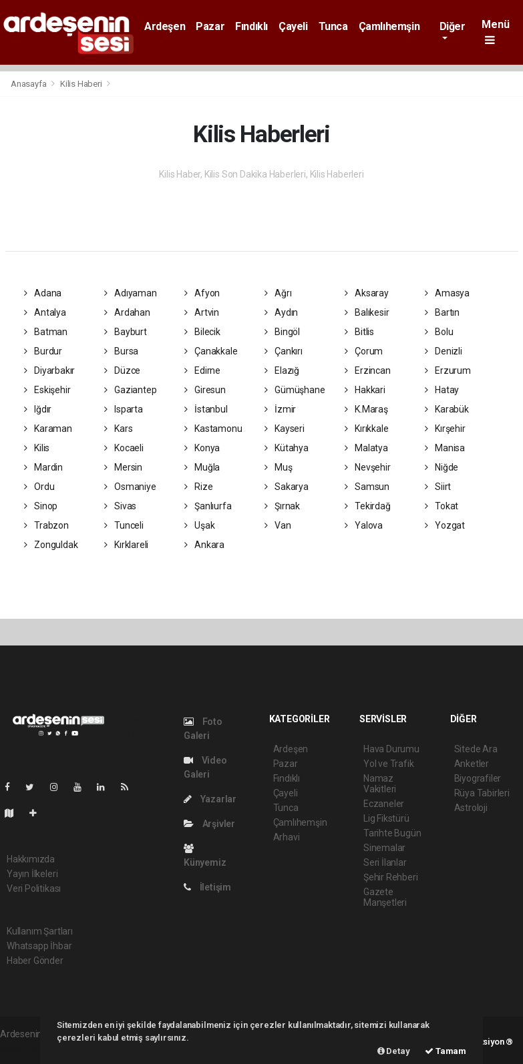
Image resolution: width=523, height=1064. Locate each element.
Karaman (48, 428)
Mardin (43, 467)
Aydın (282, 312)
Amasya (447, 293)
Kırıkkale (367, 428)
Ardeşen (164, 26)
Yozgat (445, 525)
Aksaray (367, 293)
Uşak (199, 525)
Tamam (445, 1051)
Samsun (367, 486)
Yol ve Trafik (388, 763)
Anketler (471, 763)
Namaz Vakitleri (379, 783)
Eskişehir (47, 389)
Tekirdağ (368, 506)
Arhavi (286, 837)
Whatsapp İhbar (39, 946)
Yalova (364, 525)
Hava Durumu (391, 749)
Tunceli (124, 525)
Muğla (202, 467)
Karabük (447, 409)
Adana (43, 293)
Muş (279, 467)
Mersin (123, 467)
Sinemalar (384, 847)
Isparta (123, 409)
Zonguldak (51, 544)
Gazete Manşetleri (385, 897)
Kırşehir (445, 428)
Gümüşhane (295, 389)
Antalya (45, 312)
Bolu (439, 331)
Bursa (121, 351)
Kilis (37, 448)
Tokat (442, 506)
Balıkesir (367, 312)
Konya (202, 448)
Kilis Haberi (81, 84)
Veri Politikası (34, 888)
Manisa (445, 448)
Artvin (201, 312)
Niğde (442, 467)
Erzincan (368, 370)
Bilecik (202, 331)
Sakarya (287, 486)
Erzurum (448, 370)
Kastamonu (213, 428)
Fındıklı (251, 26)
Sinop (41, 506)
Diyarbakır (49, 370)
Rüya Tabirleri (482, 793)
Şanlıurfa (208, 506)
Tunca (333, 26)
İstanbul (206, 409)
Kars (118, 428)
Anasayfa (29, 84)
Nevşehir (368, 467)
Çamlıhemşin (389, 26)
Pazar (210, 26)
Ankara (204, 544)
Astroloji (471, 807)
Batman (45, 331)
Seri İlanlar (385, 862)
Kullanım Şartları (40, 931)
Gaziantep (130, 389)
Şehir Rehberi (390, 877)
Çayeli (293, 26)
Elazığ (282, 370)
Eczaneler (383, 803)
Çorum (364, 351)
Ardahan (127, 312)
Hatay (442, 389)
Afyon (202, 293)
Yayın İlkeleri (32, 873)
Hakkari (365, 389)
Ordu (39, 486)
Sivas (120, 506)
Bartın (442, 312)
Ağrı (278, 293)
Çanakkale (211, 351)
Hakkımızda (31, 859)
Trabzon (46, 525)
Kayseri (285, 428)
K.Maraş (366, 409)
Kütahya (287, 448)
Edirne (202, 370)
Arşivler (209, 823)
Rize (198, 486)
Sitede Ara (476, 749)
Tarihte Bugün (392, 833)
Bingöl (282, 331)
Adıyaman (130, 293)
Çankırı (284, 351)
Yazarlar (210, 799)
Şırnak (282, 506)
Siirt (438, 486)
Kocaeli (124, 448)
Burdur (43, 351)
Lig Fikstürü (386, 818)
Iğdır (38, 409)
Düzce (122, 370)
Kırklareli (126, 544)
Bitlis (359, 331)
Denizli (443, 351)
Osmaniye (130, 486)
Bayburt (125, 331)
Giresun (205, 389)
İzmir (281, 409)
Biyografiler (478, 778)
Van (278, 525)
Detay (393, 1051)
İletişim (207, 887)
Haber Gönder (35, 960)
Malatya (366, 448)
